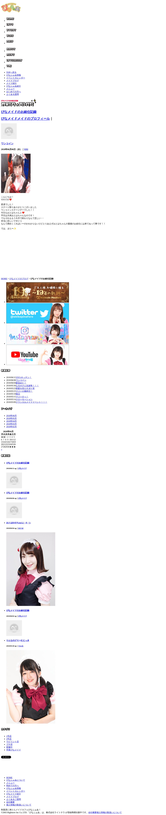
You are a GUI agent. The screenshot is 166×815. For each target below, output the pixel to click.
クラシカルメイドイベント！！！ (31, 402)
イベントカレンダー (15, 78)
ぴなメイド (22, 468)
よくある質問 (12, 94)
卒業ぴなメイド (13, 750)
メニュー (10, 89)
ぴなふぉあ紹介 (13, 86)
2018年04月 (11, 421)
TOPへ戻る (11, 72)
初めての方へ (12, 785)
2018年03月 (11, 424)
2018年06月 (11, 416)
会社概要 (10, 802)
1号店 (8, 736)
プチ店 (9, 744)
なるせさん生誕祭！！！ (27, 386)
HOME (4, 279)
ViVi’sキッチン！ (23, 377)
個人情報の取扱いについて (18, 805)
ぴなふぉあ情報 (13, 75)
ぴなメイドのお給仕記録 (18, 112)
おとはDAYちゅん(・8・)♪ (18, 523)
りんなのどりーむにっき (17, 640)
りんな (20, 646)
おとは (20, 528)
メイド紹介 (11, 83)
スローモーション (24, 399)
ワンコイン (7, 143)
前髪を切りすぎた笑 (25, 388)
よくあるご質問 (13, 799)
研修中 (9, 747)
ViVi (26, 149)
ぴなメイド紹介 (13, 794)
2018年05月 (11, 418)
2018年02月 (11, 427)
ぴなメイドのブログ (18, 279)
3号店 (8, 739)
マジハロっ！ (22, 397)
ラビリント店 (12, 742)
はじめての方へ (13, 91)
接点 (18, 394)
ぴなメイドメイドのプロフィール (25, 118)
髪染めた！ (21, 383)
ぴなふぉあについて (15, 780)
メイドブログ (12, 80)
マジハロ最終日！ (24, 391)
